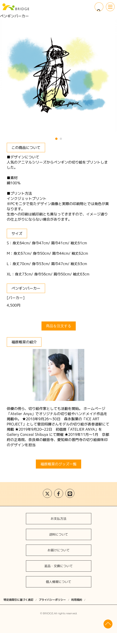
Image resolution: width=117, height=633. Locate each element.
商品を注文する (58, 326)
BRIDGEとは (58, 452)
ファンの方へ (58, 479)
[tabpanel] (58, 75)
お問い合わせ (58, 506)
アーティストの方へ (58, 465)
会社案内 (58, 492)
